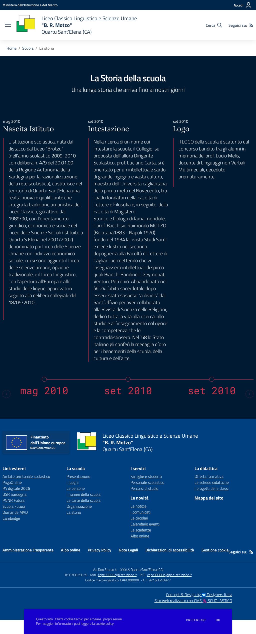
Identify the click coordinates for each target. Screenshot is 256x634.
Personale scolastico (147, 496)
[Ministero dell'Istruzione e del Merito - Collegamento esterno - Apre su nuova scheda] (30, 4)
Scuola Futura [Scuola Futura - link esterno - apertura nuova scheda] (13, 520)
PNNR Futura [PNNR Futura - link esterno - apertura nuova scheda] (13, 514)
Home (11, 48)
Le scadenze (140, 544)
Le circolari (139, 532)
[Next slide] (250, 408)
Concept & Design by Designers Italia (199, 609)
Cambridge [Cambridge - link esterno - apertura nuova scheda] (11, 532)
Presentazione (78, 490)
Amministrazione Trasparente (28, 564)
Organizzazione (79, 520)
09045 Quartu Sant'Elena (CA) (142, 583)
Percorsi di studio (144, 502)
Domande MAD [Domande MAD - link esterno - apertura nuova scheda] (15, 526)
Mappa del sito (209, 511)
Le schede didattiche (211, 496)
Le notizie (138, 520)
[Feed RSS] (251, 25)
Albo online (139, 550)
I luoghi (72, 496)
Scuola (28, 48)
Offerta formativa (209, 490)
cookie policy (105, 623)
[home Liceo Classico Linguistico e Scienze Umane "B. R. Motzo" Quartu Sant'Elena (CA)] (76, 25)
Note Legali (128, 564)
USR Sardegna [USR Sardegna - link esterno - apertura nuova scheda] (14, 508)
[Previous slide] (6, 408)
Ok (218, 620)
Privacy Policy (99, 564)
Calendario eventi (145, 538)
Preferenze (196, 620)
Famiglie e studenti (146, 490)
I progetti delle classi (211, 502)
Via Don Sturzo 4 (105, 583)
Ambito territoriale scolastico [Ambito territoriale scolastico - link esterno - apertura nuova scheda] (26, 490)
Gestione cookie (215, 564)
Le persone (75, 502)
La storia (73, 526)
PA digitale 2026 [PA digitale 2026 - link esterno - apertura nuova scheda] (16, 502)
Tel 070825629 (75, 588)
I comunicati (140, 526)
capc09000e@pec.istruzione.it (169, 588)
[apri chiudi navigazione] (8, 25)
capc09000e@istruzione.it (117, 588)
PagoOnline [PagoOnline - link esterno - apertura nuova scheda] (12, 496)
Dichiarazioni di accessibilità (170, 564)
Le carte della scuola (83, 514)
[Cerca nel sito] (214, 25)
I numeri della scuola (83, 508)
